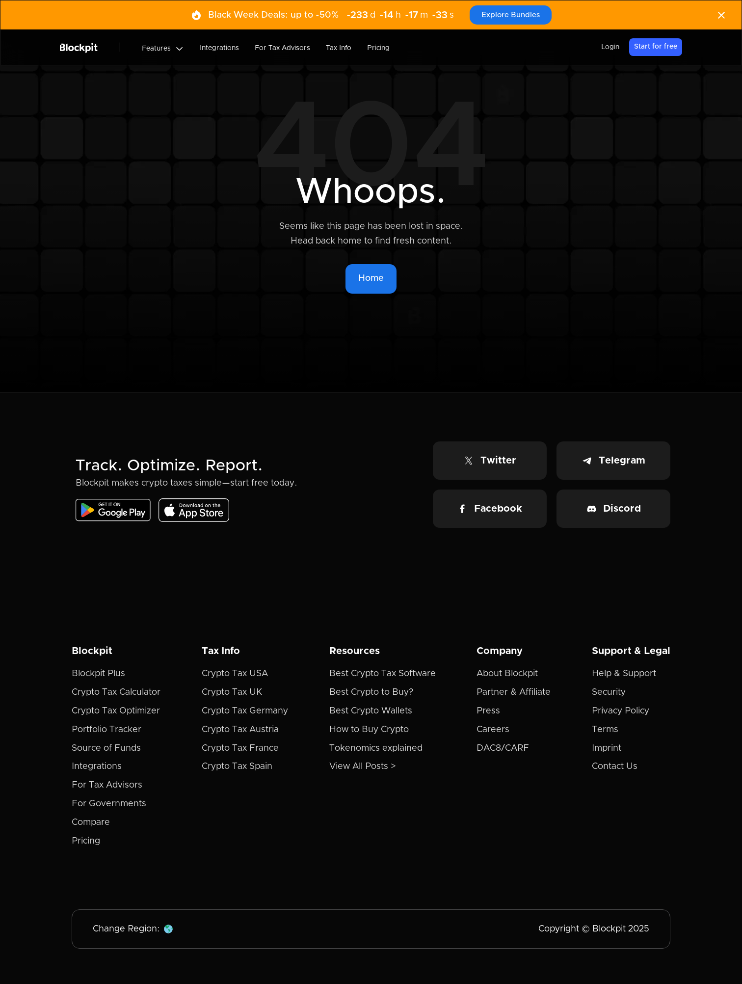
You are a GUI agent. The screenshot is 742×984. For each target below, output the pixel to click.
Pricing (378, 48)
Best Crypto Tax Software (382, 673)
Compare (91, 822)
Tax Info (338, 48)
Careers (493, 729)
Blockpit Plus (98, 673)
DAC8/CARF (503, 748)
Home (371, 278)
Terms (605, 729)
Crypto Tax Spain (237, 766)
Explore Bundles (510, 15)
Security (609, 692)
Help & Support (624, 673)
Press (488, 711)
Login (610, 47)
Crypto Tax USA (235, 673)
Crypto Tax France (240, 748)
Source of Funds (106, 748)
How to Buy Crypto (369, 729)
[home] (79, 47)
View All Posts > (362, 766)
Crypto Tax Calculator (116, 692)
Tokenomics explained (376, 748)
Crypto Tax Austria (240, 729)
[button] (163, 48)
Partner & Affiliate (514, 692)
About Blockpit (507, 673)
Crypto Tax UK (232, 692)
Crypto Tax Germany (245, 711)
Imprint (606, 748)
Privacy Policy (620, 711)
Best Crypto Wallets (370, 711)
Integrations (219, 48)
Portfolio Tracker (106, 729)
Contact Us (614, 766)
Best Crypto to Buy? (371, 692)
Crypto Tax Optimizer (116, 711)
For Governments (109, 803)
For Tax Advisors (282, 48)
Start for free (655, 46)
